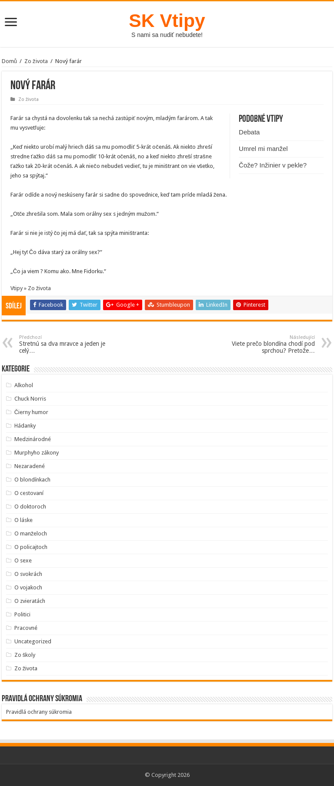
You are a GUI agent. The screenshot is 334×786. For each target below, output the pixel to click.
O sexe (23, 560)
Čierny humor (31, 412)
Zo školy (25, 655)
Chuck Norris (30, 398)
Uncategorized (32, 641)
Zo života (36, 61)
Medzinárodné (32, 439)
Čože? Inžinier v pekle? (273, 165)
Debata (249, 132)
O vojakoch (28, 587)
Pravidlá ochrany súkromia (39, 712)
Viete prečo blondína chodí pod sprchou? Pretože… (270, 344)
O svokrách (28, 574)
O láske (23, 520)
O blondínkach (32, 479)
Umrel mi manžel (263, 148)
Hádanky (25, 425)
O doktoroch (30, 506)
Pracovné (25, 628)
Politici (22, 614)
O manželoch (30, 533)
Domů (9, 61)
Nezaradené (29, 466)
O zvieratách (29, 601)
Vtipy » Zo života (30, 288)
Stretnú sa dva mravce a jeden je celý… (63, 344)
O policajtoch (30, 547)
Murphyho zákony (36, 452)
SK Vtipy (167, 20)
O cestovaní (28, 493)
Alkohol (23, 385)
